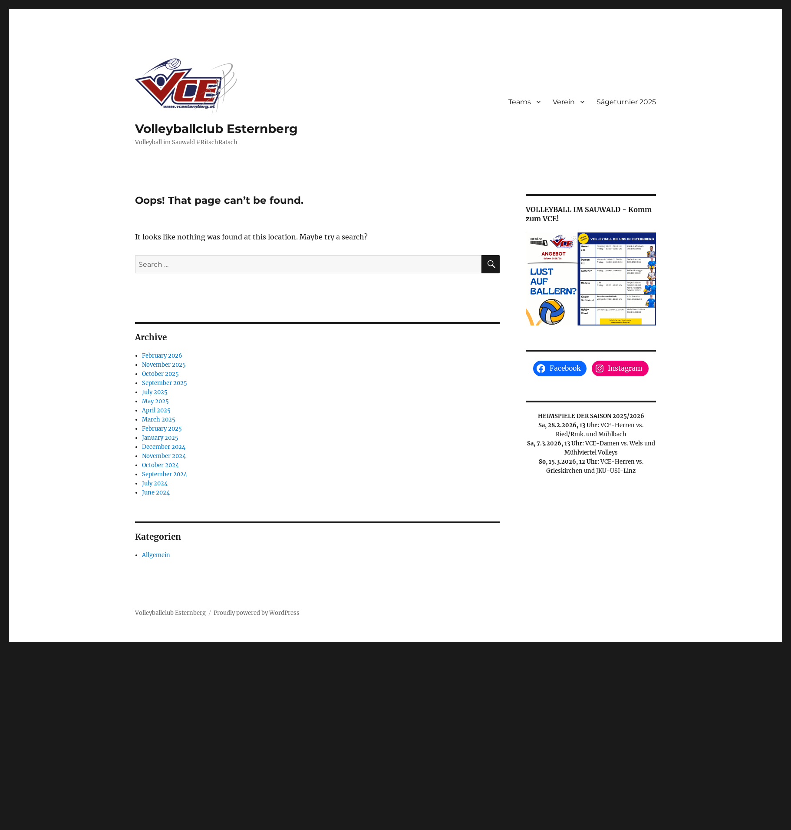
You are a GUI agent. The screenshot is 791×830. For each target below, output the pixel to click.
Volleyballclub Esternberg (216, 128)
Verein (564, 102)
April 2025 (156, 410)
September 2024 (164, 474)
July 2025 (155, 392)
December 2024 (163, 447)
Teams (519, 102)
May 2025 (155, 401)
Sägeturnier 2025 (626, 102)
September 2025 (164, 383)
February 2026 (162, 355)
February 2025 (162, 428)
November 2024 (164, 456)
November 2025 (164, 365)
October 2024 (160, 465)
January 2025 (160, 438)
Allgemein (156, 555)
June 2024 (156, 492)
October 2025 (160, 374)
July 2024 (155, 483)
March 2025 (158, 419)
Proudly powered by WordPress (257, 613)
